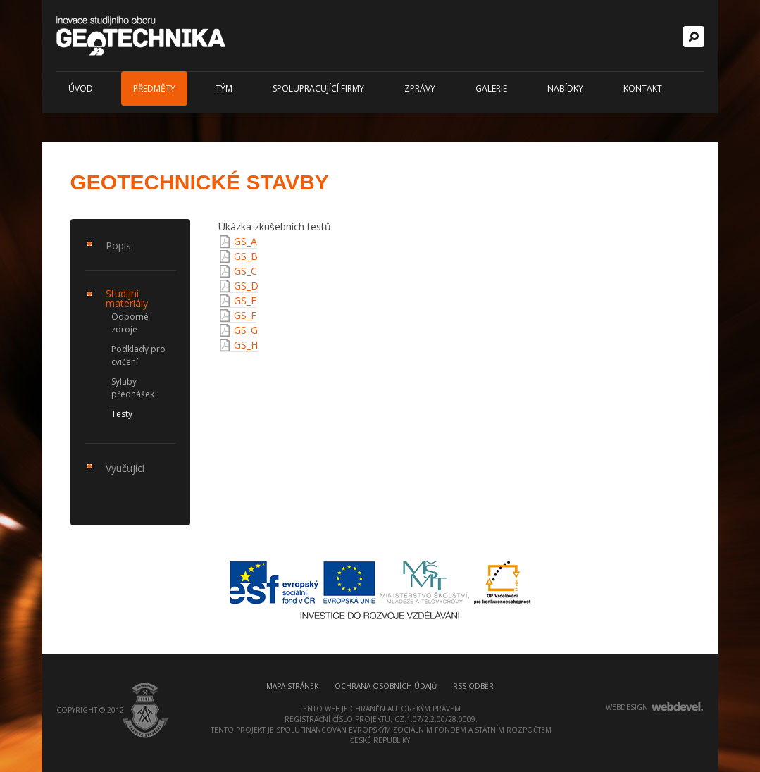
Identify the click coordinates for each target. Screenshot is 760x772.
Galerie (491, 88)
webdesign (627, 707)
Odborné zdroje (130, 323)
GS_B (246, 256)
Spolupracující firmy (318, 88)
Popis (118, 245)
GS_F (245, 315)
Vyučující (125, 468)
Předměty (154, 88)
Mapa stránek (292, 686)
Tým (224, 88)
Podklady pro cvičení (138, 355)
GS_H (246, 344)
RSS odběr (473, 686)
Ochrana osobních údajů (386, 686)
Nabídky (565, 88)
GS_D (246, 285)
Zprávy (419, 88)
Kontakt (642, 88)
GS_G (246, 330)
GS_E (245, 300)
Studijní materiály (127, 298)
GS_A (245, 241)
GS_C (245, 271)
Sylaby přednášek (132, 387)
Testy (121, 414)
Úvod (80, 88)
